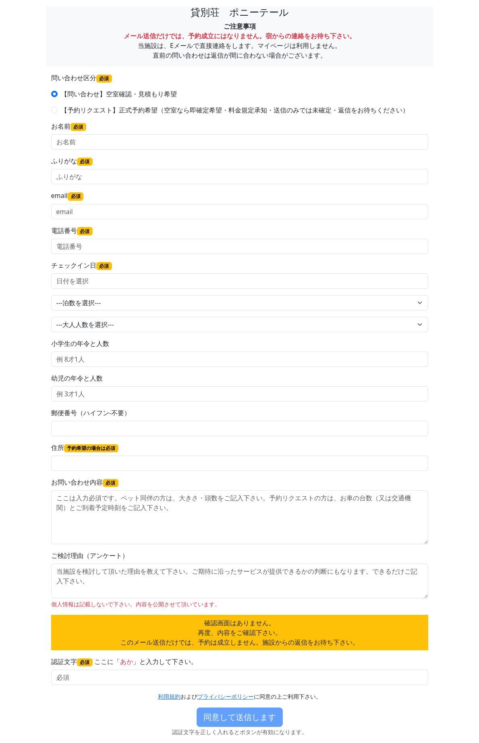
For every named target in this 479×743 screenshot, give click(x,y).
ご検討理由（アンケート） (90, 555)
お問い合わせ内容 (85, 482)
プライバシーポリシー (225, 696)
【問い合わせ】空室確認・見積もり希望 (119, 93)
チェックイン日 (81, 265)
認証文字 (72, 661)
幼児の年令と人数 (77, 378)
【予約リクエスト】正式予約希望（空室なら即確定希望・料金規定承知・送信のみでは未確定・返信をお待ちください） (235, 110)
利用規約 (169, 696)
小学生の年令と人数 (80, 343)
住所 (85, 447)
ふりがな (72, 161)
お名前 (69, 126)
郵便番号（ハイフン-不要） (91, 412)
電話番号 (72, 230)
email (67, 195)
